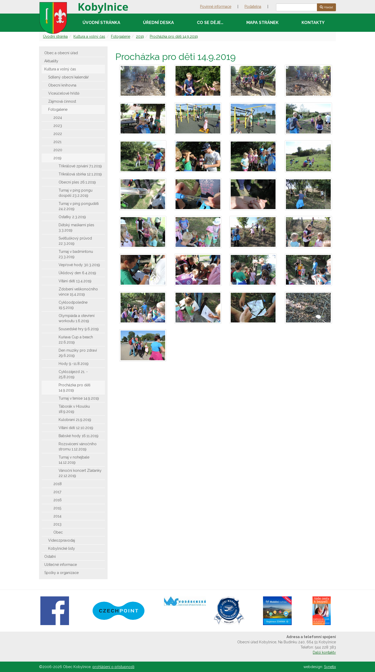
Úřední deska (158, 22)
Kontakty (313, 22)
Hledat (326, 7)
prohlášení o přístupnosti (113, 667)
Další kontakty (324, 652)
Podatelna (253, 6)
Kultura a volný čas (89, 36)
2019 (140, 36)
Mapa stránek (262, 22)
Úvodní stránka (101, 22)
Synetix (330, 667)
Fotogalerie (120, 36)
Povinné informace (215, 6)
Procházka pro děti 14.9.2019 (174, 36)
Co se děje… (210, 22)
